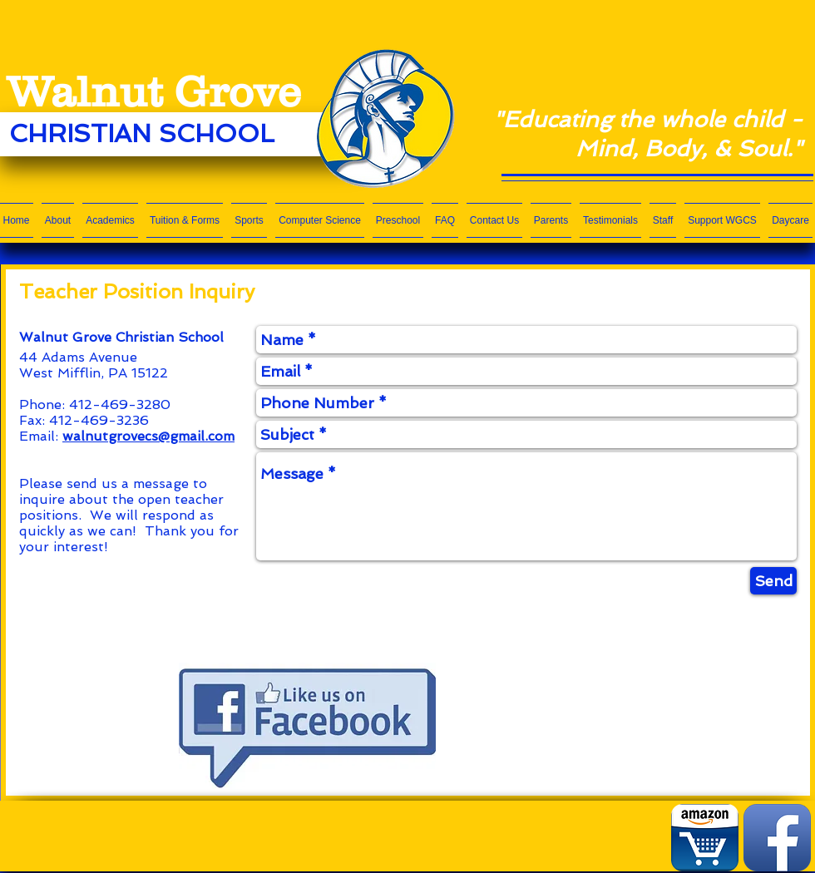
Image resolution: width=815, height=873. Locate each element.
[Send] (773, 580)
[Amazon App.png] (704, 837)
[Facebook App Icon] (777, 837)
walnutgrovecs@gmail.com (148, 436)
